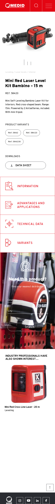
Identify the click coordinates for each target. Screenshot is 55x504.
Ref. (13, 133)
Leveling (9, 72)
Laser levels (21, 72)
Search (29, 327)
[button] (27, 63)
